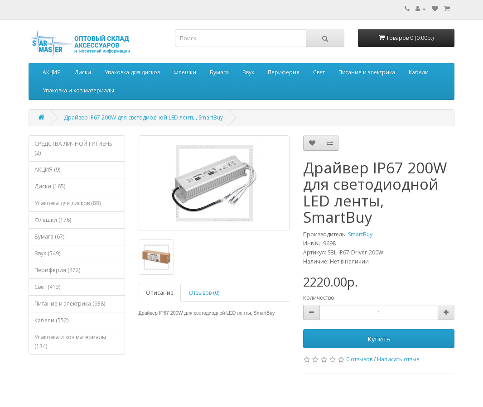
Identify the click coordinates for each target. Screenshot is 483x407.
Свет (319, 72)
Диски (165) (49, 186)
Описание (160, 293)
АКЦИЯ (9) (47, 169)
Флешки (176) (52, 220)
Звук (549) (47, 253)
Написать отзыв (398, 359)
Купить (379, 338)
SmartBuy (360, 234)
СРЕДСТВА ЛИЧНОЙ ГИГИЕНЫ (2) (74, 148)
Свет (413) (47, 287)
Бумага (219, 72)
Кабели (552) (51, 320)
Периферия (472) (57, 270)
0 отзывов (359, 359)
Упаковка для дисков (132, 72)
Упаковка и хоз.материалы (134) (70, 341)
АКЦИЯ (52, 72)
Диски (82, 72)
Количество (318, 298)
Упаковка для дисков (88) (67, 203)
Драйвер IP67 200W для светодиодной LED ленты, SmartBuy (143, 117)
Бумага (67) (49, 236)
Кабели (419, 72)
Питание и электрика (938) (69, 303)
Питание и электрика (366, 72)
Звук (248, 72)
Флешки (185, 72)
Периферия (283, 72)
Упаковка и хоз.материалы (78, 90)
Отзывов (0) (204, 293)
